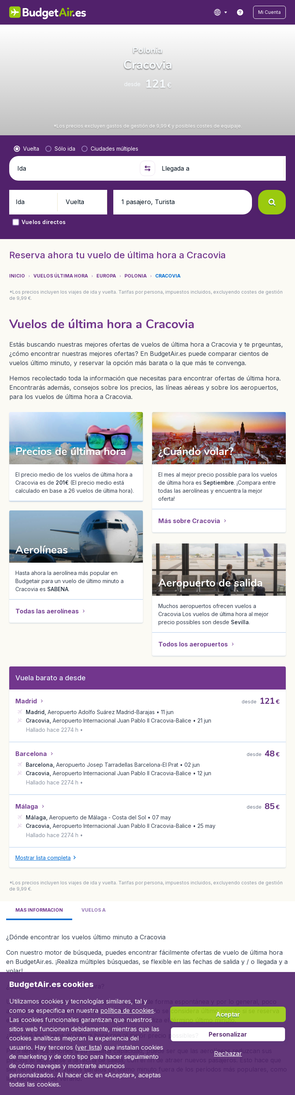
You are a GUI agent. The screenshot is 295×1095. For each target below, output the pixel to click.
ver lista (88, 1047)
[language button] (227, 12)
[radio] (26, 194)
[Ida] (75, 213)
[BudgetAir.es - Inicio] (39, 12)
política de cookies (127, 1010)
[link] (246, 12)
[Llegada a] (220, 213)
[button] (273, 12)
